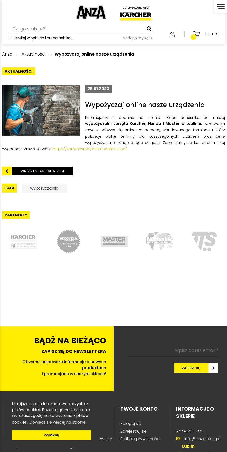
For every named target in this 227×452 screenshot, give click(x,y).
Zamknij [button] (51, 435)
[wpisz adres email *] (172, 351)
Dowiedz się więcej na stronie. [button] (57, 422)
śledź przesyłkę (137, 37)
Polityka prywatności (140, 439)
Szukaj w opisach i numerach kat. (44, 37)
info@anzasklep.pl (202, 439)
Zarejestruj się (133, 431)
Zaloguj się (130, 423)
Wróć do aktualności (42, 170)
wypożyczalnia (44, 188)
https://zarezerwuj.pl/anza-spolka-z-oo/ (90, 148)
